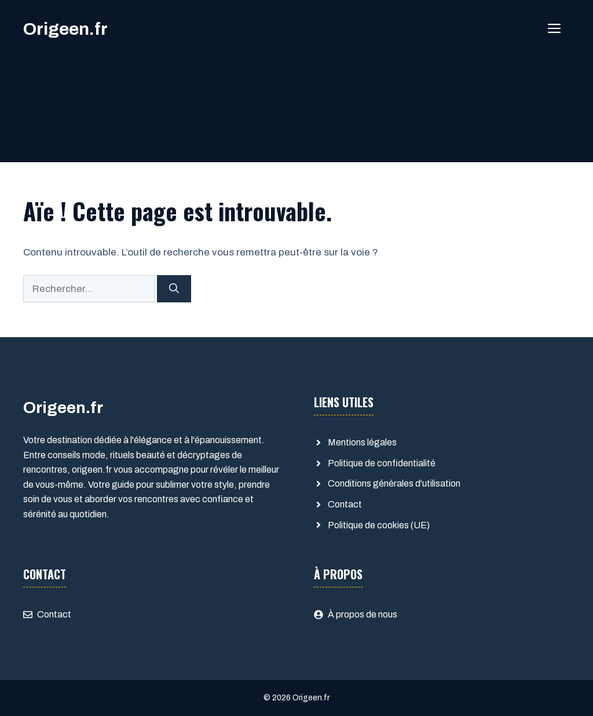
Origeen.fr (65, 29)
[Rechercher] (174, 289)
